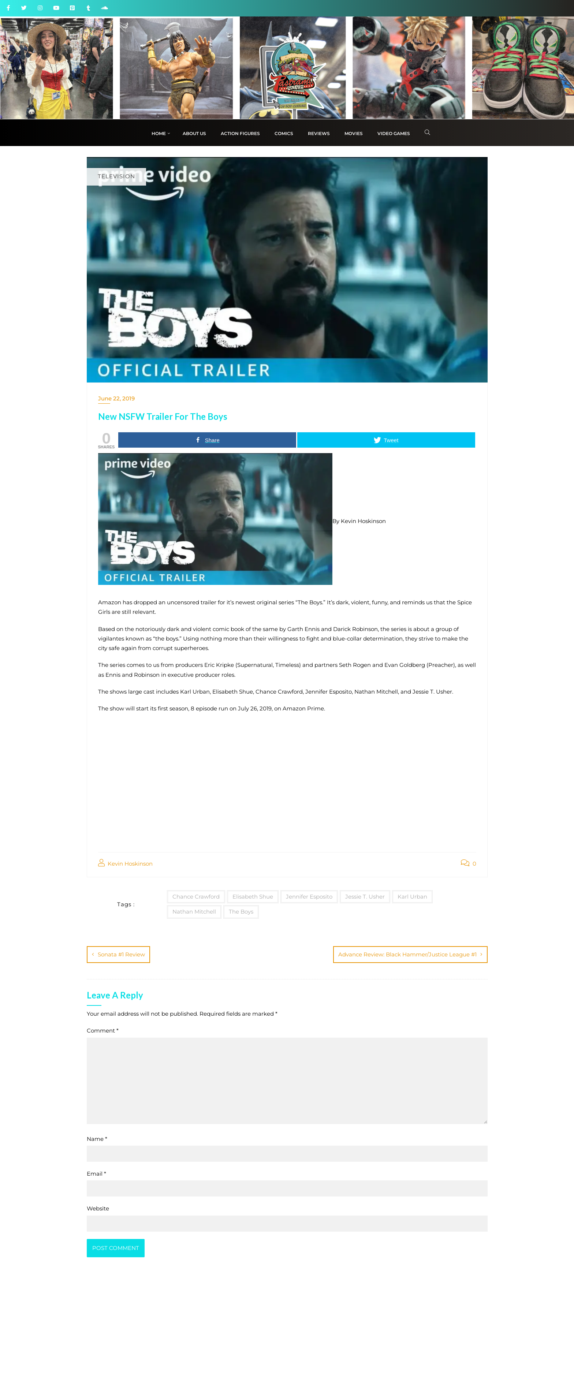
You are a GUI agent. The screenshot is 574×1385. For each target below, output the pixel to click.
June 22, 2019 (116, 398)
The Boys (241, 911)
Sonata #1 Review (121, 954)
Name (97, 1138)
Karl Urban (412, 896)
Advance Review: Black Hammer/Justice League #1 (407, 954)
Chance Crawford (196, 896)
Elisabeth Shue (252, 896)
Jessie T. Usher (365, 896)
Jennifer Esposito (309, 896)
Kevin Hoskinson (125, 863)
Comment (103, 1030)
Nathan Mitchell (194, 911)
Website (98, 1208)
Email (96, 1173)
